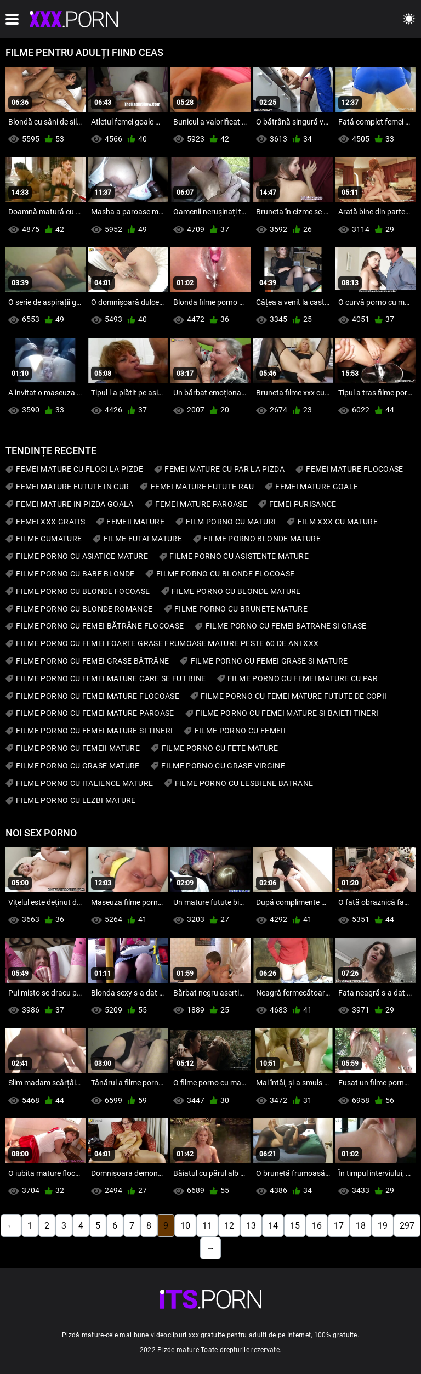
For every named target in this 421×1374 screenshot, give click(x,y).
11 (207, 1225)
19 (383, 1225)
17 (339, 1225)
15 (295, 1225)
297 (407, 1225)
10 (185, 1225)
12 (229, 1225)
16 (317, 1225)
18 (361, 1225)
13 (251, 1225)
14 (273, 1225)
